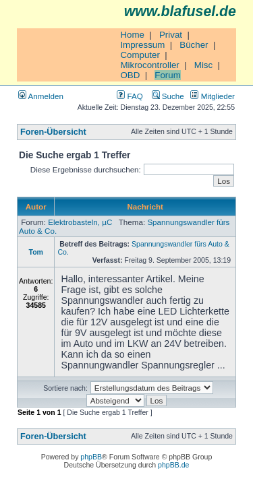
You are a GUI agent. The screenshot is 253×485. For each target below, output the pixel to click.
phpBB (91, 457)
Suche (168, 96)
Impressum (142, 45)
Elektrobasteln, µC (80, 222)
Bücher (193, 45)
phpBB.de (173, 465)
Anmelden (40, 96)
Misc (203, 65)
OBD (130, 75)
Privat (170, 35)
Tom (35, 252)
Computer (140, 55)
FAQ (129, 96)
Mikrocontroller (149, 65)
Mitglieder (212, 96)
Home (132, 35)
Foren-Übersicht (53, 132)
